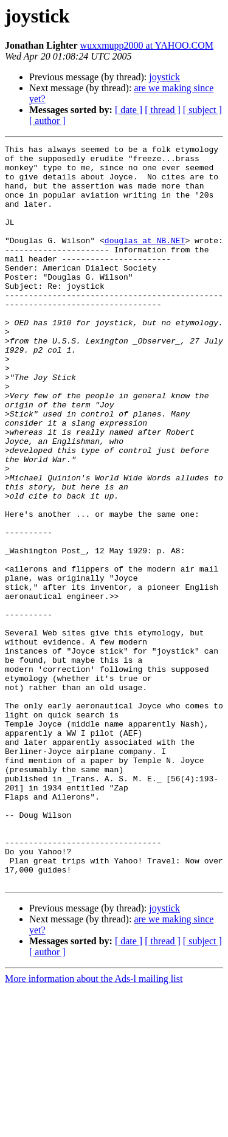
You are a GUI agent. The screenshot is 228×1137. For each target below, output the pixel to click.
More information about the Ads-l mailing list (93, 1126)
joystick (164, 77)
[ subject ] (202, 110)
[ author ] (47, 121)
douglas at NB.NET (145, 260)
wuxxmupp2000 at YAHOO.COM (146, 45)
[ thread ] (163, 110)
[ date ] (128, 110)
